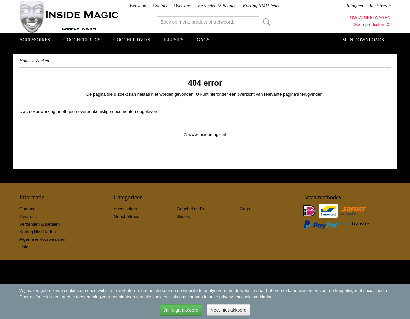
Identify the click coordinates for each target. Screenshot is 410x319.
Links (24, 246)
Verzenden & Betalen (217, 5)
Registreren (380, 5)
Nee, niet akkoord (228, 310)
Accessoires (34, 39)
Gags (203, 39)
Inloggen (354, 5)
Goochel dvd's (131, 39)
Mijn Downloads (363, 39)
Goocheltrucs (81, 39)
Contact (160, 5)
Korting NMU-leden (261, 5)
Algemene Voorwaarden (42, 239)
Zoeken (265, 22)
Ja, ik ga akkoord (180, 310)
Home (24, 60)
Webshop (137, 5)
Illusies (174, 39)
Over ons (182, 5)
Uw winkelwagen (370, 17)
